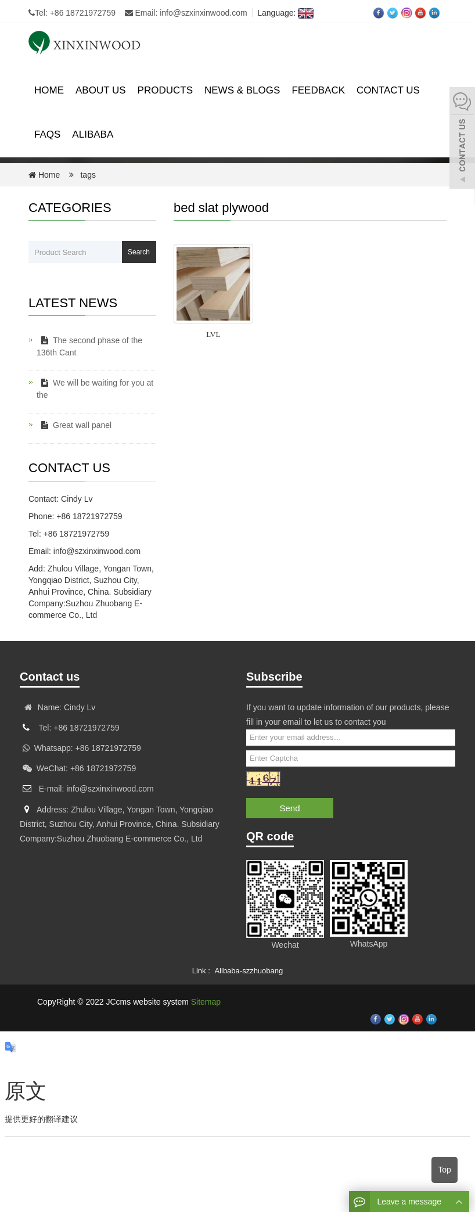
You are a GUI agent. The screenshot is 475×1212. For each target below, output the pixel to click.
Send (289, 808)
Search (139, 252)
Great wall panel (74, 425)
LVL (213, 334)
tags (87, 174)
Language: (283, 12)
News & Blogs (242, 90)
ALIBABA (92, 134)
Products (165, 90)
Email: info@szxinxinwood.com (186, 12)
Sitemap (206, 1001)
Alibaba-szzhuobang (248, 970)
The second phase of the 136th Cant (89, 346)
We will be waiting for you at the (95, 389)
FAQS (47, 134)
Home (49, 90)
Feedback (318, 90)
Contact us (388, 90)
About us (100, 90)
